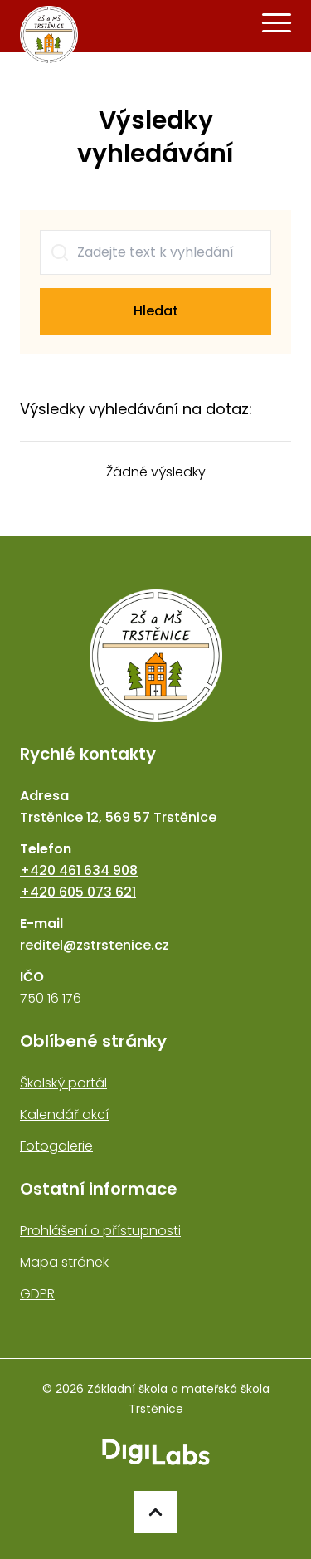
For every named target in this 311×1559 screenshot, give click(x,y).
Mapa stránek (64, 1262)
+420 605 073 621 (78, 892)
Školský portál (63, 1082)
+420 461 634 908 (79, 870)
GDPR (37, 1293)
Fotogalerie (56, 1146)
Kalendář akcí (64, 1114)
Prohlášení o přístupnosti (100, 1230)
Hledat (156, 310)
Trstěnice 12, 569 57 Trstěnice (118, 817)
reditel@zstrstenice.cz (94, 945)
